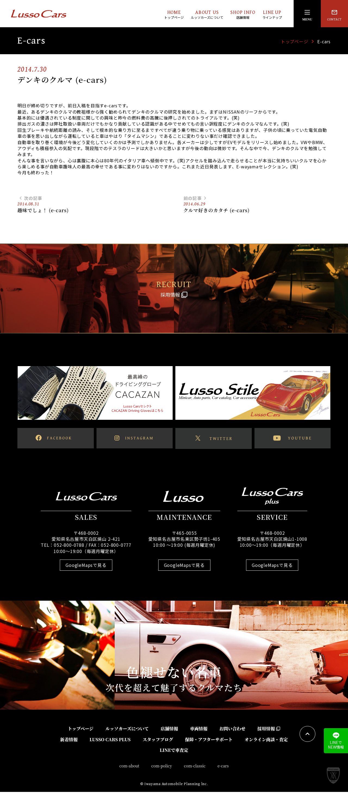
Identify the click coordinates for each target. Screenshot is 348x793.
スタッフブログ (157, 740)
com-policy (161, 767)
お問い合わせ (232, 730)
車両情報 (198, 730)
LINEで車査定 (174, 751)
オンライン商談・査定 (266, 740)
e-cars (223, 767)
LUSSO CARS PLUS (109, 740)
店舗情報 (169, 730)
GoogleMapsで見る (86, 566)
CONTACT (334, 15)
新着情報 (68, 740)
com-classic (195, 767)
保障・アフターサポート (208, 740)
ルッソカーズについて (127, 730)
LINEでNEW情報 (336, 741)
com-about (129, 767)
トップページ (294, 41)
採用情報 (268, 730)
